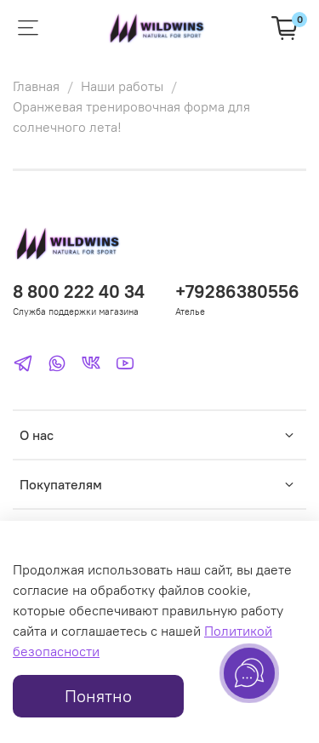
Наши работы (122, 85)
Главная (36, 85)
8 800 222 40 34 (79, 291)
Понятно (98, 695)
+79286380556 (237, 291)
